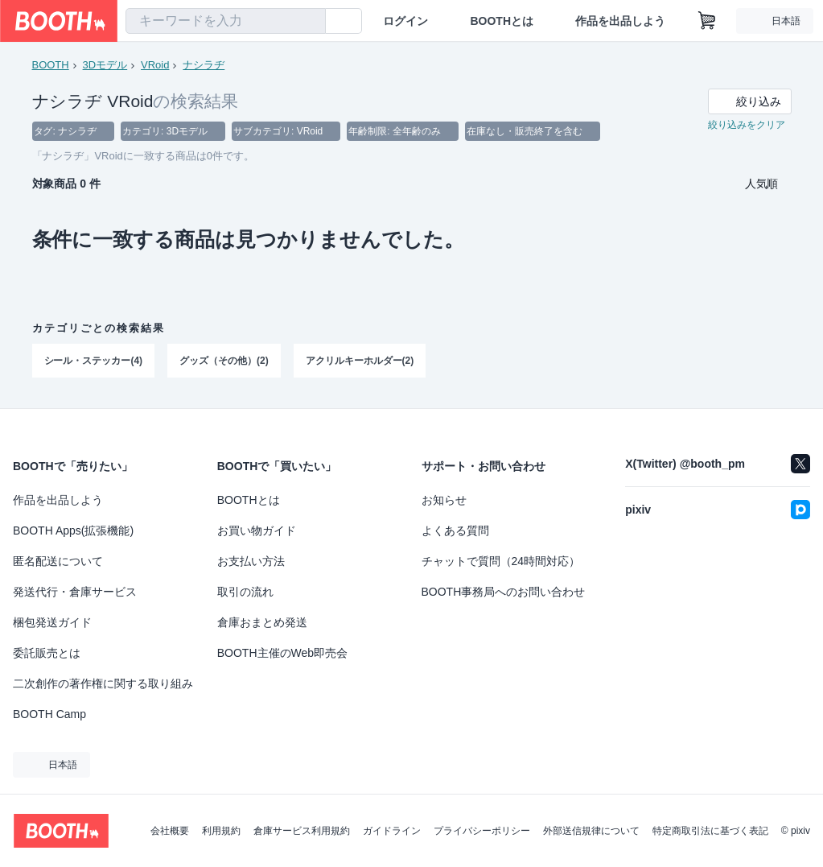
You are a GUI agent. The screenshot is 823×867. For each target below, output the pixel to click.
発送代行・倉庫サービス (75, 591)
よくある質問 (455, 530)
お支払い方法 (251, 561)
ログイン (405, 21)
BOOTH (50, 65)
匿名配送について (58, 561)
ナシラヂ (203, 65)
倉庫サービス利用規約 (301, 831)
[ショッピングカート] (707, 21)
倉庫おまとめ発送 (262, 622)
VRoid (155, 65)
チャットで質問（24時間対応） (501, 561)
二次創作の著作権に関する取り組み (103, 683)
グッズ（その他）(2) (224, 361)
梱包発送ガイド (52, 622)
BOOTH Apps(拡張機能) (73, 530)
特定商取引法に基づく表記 (710, 831)
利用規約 (221, 831)
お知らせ (444, 499)
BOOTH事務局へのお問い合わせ (504, 591)
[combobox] (226, 21)
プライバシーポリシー (482, 831)
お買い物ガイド (256, 530)
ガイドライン (392, 831)
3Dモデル (105, 65)
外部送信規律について (591, 831)
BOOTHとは (501, 21)
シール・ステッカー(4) (93, 361)
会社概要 (169, 831)
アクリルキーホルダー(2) (360, 361)
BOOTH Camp (49, 714)
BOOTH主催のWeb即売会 (282, 652)
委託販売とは (46, 652)
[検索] (309, 21)
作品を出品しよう (620, 21)
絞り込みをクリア (746, 125)
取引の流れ (245, 591)
